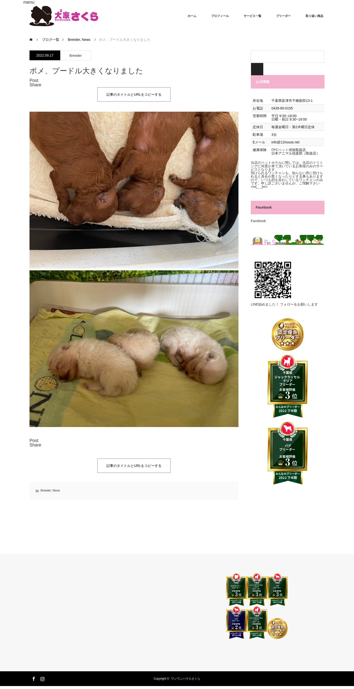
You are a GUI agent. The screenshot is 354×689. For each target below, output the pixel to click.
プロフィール (220, 16)
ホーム (192, 16)
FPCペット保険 (283, 150)
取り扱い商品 (314, 16)
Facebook (264, 207)
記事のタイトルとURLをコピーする (134, 94)
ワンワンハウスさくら (185, 678)
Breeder (76, 56)
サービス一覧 (252, 16)
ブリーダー (283, 16)
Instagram (41, 678)
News (56, 490)
